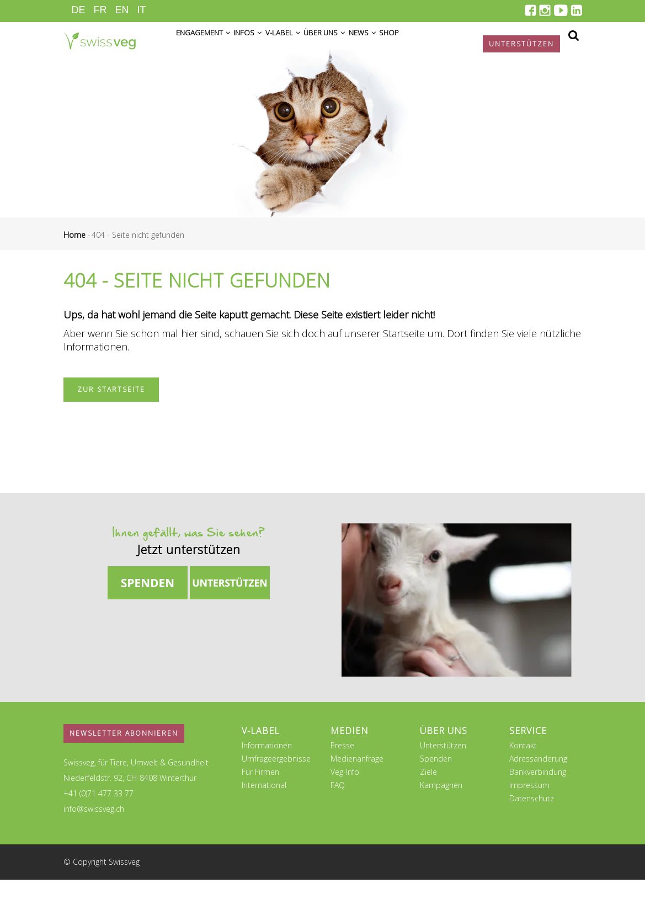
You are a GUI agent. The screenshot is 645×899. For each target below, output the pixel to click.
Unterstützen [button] (521, 44)
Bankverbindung (537, 791)
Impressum (529, 804)
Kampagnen (441, 804)
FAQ (338, 804)
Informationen (267, 764)
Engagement (209, 45)
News (409, 45)
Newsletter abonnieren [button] (124, 752)
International (264, 804)
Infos (264, 45)
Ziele (428, 791)
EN (122, 9)
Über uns (360, 45)
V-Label (308, 45)
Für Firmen (260, 791)
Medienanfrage (357, 778)
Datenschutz (531, 817)
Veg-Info (345, 791)
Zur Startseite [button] (111, 408)
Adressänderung (538, 778)
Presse (342, 764)
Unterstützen (443, 764)
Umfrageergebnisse (276, 778)
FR (100, 9)
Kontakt (523, 764)
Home (74, 254)
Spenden (436, 778)
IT (141, 9)
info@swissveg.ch (93, 828)
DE (79, 9)
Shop (445, 45)
